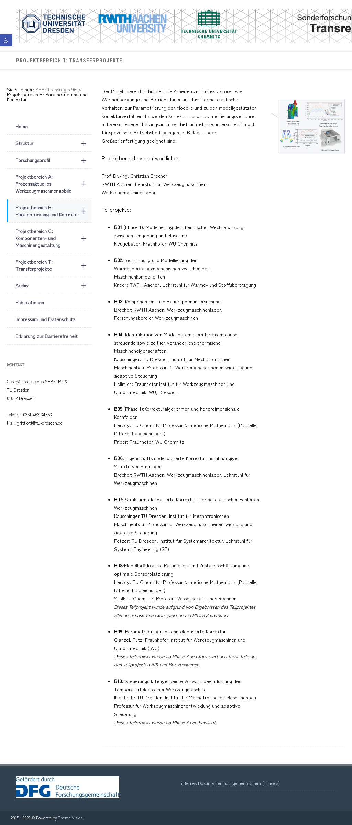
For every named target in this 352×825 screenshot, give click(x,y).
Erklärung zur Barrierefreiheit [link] (46, 336)
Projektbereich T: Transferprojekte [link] (69, 60)
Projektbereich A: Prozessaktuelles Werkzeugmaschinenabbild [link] (53, 184)
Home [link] (21, 126)
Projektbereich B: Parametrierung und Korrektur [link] (53, 210)
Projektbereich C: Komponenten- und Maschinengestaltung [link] (53, 238)
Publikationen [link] (29, 302)
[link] (6, 40)
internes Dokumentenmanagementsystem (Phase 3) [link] (230, 783)
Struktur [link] (53, 143)
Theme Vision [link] (70, 818)
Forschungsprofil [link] (53, 160)
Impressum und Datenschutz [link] (45, 319)
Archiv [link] (53, 285)
